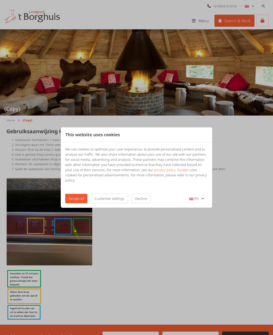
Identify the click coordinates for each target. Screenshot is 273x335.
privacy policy (164, 170)
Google (183, 170)
